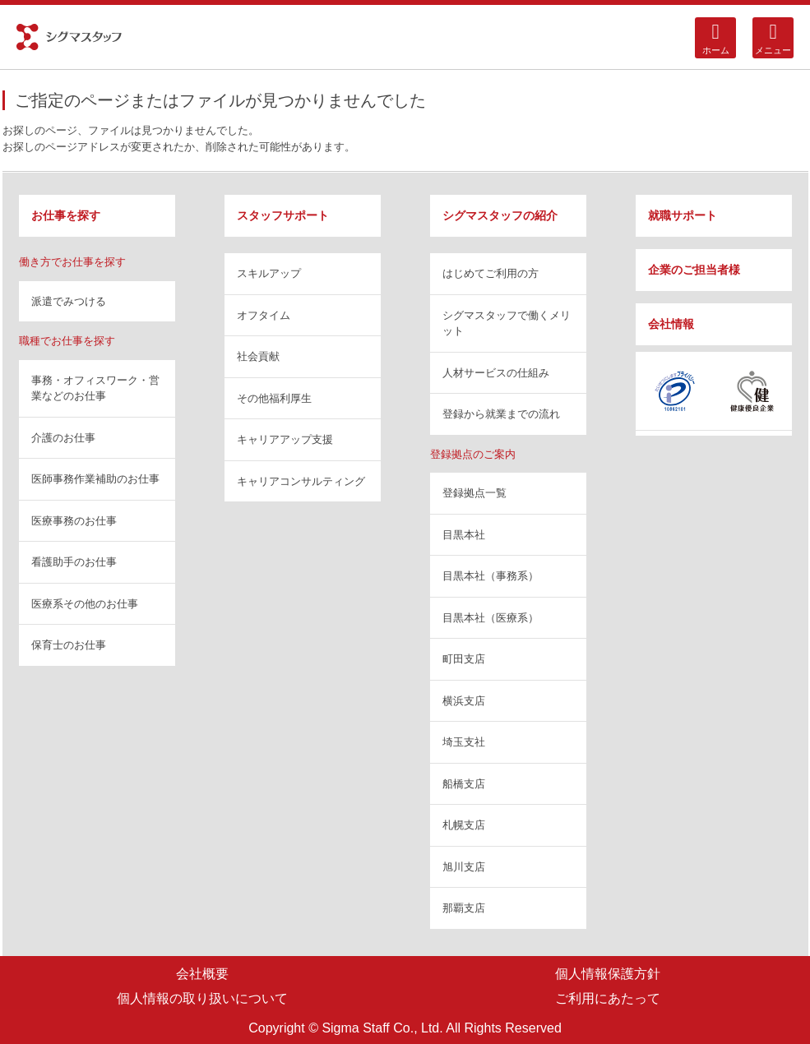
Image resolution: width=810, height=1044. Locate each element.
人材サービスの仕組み (495, 373)
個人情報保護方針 (607, 974)
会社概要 (202, 974)
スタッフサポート (283, 215)
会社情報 (671, 323)
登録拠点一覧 (474, 493)
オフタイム (263, 315)
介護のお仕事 (63, 438)
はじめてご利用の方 (490, 273)
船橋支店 (463, 784)
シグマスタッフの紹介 (500, 215)
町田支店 (463, 659)
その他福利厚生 (274, 398)
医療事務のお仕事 (74, 521)
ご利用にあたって (607, 998)
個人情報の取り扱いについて (202, 998)
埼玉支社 (463, 742)
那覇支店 (463, 908)
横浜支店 (463, 701)
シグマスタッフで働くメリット (506, 323)
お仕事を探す (65, 215)
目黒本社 (463, 535)
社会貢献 (258, 356)
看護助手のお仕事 (74, 562)
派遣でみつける (68, 301)
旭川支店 (463, 867)
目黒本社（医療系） (490, 618)
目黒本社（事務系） (490, 576)
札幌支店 (463, 825)
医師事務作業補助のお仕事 (95, 479)
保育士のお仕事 (68, 645)
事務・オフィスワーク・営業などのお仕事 (95, 388)
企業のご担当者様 (694, 269)
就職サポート (682, 215)
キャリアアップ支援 (285, 439)
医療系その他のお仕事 (84, 604)
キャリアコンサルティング (301, 481)
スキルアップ (269, 273)
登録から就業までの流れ (501, 414)
